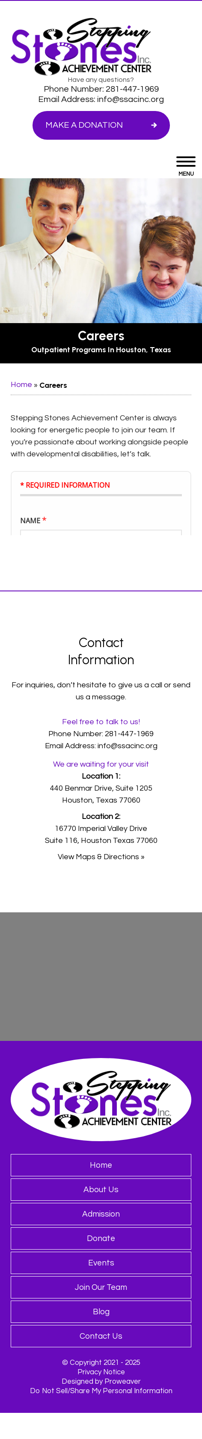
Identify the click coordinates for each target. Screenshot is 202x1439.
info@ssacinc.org (130, 99)
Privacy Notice (101, 1372)
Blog (101, 1311)
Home (21, 385)
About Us (101, 1189)
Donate (101, 1238)
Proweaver (122, 1381)
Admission (101, 1214)
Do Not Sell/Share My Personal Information (101, 1391)
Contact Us (101, 1336)
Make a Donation (84, 125)
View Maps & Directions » (101, 857)
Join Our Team (101, 1287)
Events (101, 1263)
